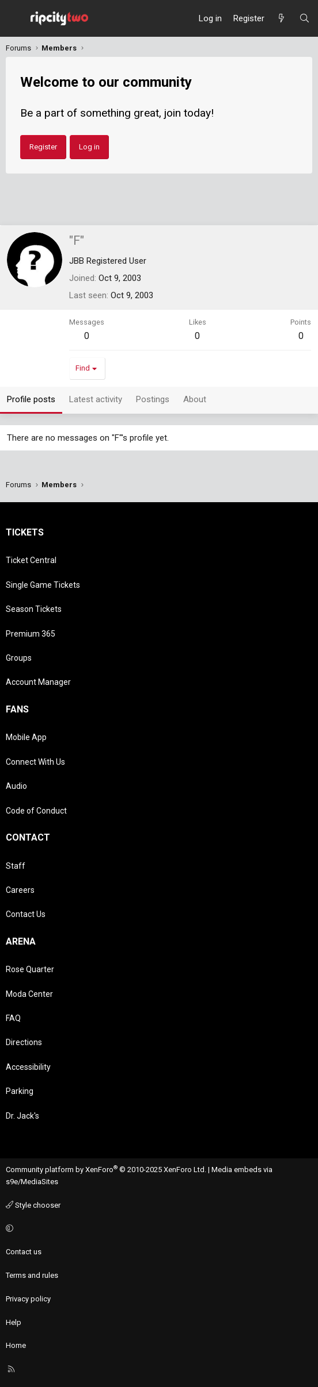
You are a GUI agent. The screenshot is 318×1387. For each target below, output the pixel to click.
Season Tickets (34, 609)
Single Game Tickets (43, 585)
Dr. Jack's (22, 1115)
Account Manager (38, 682)
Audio (16, 786)
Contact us (23, 1251)
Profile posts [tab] (31, 399)
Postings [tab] (152, 399)
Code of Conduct (36, 810)
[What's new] (281, 18)
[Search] (304, 18)
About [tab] (194, 399)
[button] (157, 1228)
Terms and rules (32, 1275)
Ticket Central (31, 560)
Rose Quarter (30, 969)
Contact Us (26, 914)
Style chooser (33, 1205)
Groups (19, 657)
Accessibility (28, 1067)
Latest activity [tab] (95, 399)
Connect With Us (35, 761)
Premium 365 (30, 633)
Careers (20, 890)
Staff (15, 865)
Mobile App (26, 737)
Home (16, 1345)
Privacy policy (28, 1298)
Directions (24, 1042)
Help (13, 1322)
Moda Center (29, 994)
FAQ (13, 1018)
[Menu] (15, 18)
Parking (19, 1091)
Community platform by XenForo (106, 1169)
